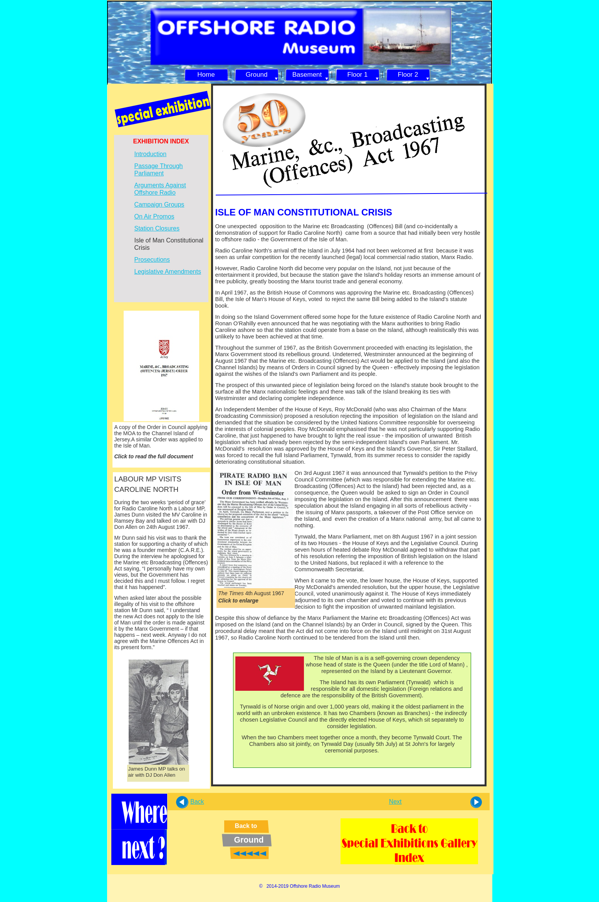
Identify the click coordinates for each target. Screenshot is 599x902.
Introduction (150, 154)
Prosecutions (152, 259)
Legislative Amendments (167, 271)
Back (197, 801)
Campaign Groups (159, 204)
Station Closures (157, 228)
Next (395, 801)
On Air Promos (154, 216)
